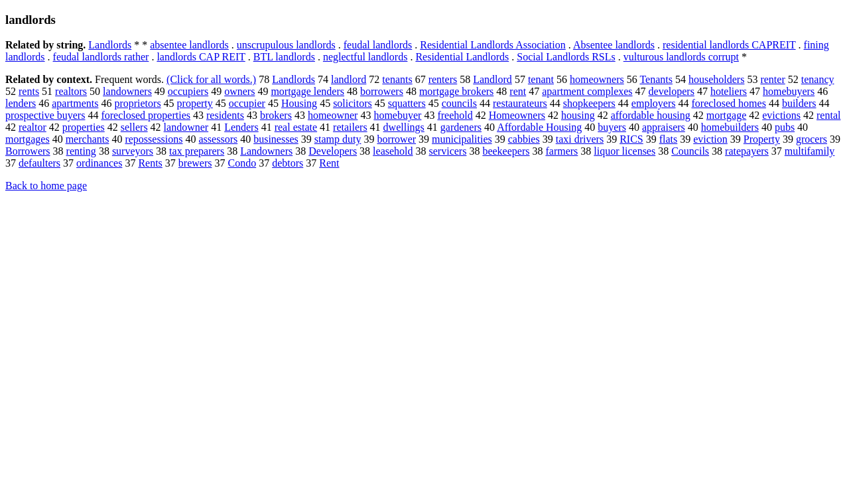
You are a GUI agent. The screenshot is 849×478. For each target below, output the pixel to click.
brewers (195, 163)
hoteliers (728, 91)
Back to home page (46, 185)
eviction (710, 139)
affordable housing (650, 115)
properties (83, 127)
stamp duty (337, 139)
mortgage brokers (456, 91)
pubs (785, 127)
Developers (332, 151)
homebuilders (730, 127)
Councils (690, 151)
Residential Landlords (462, 56)
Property (762, 139)
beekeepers (505, 151)
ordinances (99, 163)
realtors (71, 91)
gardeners (461, 127)
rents (29, 91)
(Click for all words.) (211, 79)
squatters (407, 103)
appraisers (663, 127)
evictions (781, 115)
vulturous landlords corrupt (681, 56)
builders (799, 103)
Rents (150, 163)
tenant (541, 79)
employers (653, 103)
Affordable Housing (539, 127)
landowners (127, 91)
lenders (20, 103)
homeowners (597, 79)
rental (828, 115)
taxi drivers (580, 139)
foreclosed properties (145, 115)
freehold (454, 115)
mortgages (27, 139)
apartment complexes (587, 91)
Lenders (241, 127)
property (195, 103)
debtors (287, 163)
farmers (561, 151)
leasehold (393, 151)
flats (668, 139)
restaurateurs (520, 103)
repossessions (153, 139)
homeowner (333, 115)
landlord (348, 79)
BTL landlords (284, 56)
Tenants (656, 79)
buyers (612, 127)
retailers (350, 127)
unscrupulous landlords (286, 44)
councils (459, 103)
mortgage (726, 115)
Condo (242, 163)
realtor (32, 127)
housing (578, 115)
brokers (276, 115)
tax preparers (196, 151)
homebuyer (397, 115)
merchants (87, 139)
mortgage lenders (307, 91)
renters (443, 79)
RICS (631, 139)
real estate (296, 127)
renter (772, 79)
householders (716, 79)
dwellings (403, 127)
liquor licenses (624, 151)
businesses (275, 139)
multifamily (810, 151)
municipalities (462, 139)
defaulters (39, 163)
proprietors (137, 103)
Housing (299, 103)
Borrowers (27, 151)
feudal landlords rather (101, 56)
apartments (75, 103)
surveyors (132, 151)
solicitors (352, 103)
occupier (247, 103)
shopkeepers (589, 103)
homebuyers (789, 91)
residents (225, 115)
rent (517, 91)
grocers (811, 139)
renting (81, 151)
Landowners (266, 151)
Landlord (492, 79)
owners (239, 91)
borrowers (381, 91)
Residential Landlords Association (493, 44)
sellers (134, 127)
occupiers (188, 91)
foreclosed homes (728, 103)
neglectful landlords (365, 56)
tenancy (817, 79)
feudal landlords (378, 44)
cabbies (524, 139)
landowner (186, 127)
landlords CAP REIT (201, 56)
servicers (448, 151)
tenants (397, 79)
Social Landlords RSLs (566, 56)
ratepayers (747, 151)
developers (671, 91)
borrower (396, 139)
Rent (329, 163)
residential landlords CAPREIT (729, 44)
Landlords (109, 44)
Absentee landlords (614, 44)
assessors (218, 139)
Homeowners (517, 115)
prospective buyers (45, 115)
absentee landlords (189, 44)
